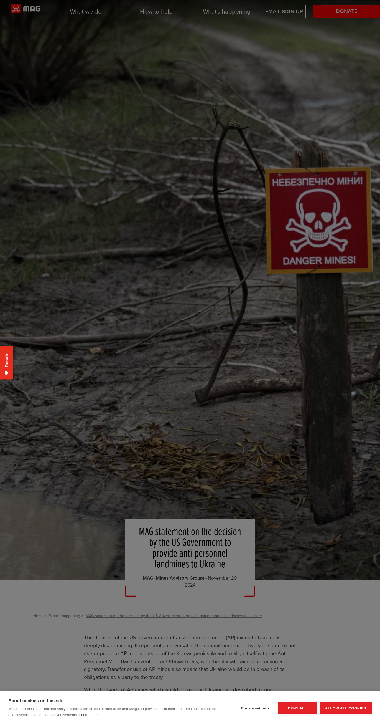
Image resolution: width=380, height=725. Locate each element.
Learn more (88, 715)
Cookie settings (255, 708)
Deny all (297, 708)
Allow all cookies (345, 708)
